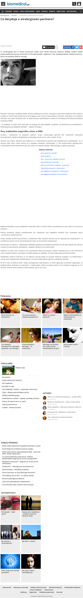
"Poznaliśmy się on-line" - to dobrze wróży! (18, 475)
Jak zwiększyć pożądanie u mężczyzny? (55, 171)
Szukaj (74, 4)
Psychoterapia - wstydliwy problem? (15, 469)
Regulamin (33, 592)
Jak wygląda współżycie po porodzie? (54, 174)
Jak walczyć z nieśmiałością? (6, 542)
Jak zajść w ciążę (8, 386)
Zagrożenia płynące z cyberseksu (53, 168)
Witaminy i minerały (21, 587)
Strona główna (2, 11)
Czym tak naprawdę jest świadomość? (16, 482)
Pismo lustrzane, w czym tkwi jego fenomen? (18, 472)
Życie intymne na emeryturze (7, 316)
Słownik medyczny (55, 587)
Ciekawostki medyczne (72, 587)
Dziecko (45, 11)
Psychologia (71, 11)
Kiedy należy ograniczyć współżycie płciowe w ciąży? (21, 446)
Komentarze (50, 47)
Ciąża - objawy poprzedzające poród (15, 392)
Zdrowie (8, 11)
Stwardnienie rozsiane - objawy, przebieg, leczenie (20, 398)
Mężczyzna (61, 11)
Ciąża (38, 11)
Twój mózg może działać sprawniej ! (10, 571)
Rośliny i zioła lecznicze (38, 587)
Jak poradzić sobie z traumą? (71, 345)
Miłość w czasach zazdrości (49, 316)
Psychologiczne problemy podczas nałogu (17, 449)
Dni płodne (6, 377)
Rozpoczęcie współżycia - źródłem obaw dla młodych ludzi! (31, 514)
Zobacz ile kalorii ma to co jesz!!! (14, 401)
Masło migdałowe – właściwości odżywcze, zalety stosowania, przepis (65, 407)
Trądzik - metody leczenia (11, 407)
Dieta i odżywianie (27, 11)
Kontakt (59, 592)
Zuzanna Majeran (52, 414)
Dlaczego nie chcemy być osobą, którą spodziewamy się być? (51, 346)
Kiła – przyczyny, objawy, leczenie (53, 159)
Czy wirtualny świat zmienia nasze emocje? (18, 485)
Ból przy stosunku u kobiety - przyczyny (55, 165)
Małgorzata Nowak (53, 419)
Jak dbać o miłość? (28, 541)
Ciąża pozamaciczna (9, 404)
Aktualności (7, 587)
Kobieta (52, 11)
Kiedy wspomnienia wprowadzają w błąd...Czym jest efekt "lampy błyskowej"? (21, 453)
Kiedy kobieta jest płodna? (12, 380)
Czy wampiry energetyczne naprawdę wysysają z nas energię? (10, 346)
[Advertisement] (41, 32)
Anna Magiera (51, 409)
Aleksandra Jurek (52, 404)
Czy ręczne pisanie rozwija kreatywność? (30, 316)
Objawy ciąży (20, 368)
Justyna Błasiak (52, 399)
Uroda (16, 11)
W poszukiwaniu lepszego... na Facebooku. (28, 346)
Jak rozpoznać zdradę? (49, 153)
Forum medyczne (36, 590)
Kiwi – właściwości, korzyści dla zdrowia (60, 417)
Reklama (24, 592)
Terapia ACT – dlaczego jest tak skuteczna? (18, 466)
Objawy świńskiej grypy (10, 395)
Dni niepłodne (7, 383)
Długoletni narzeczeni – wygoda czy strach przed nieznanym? (20, 462)
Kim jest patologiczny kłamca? (13, 479)
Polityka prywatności (46, 592)
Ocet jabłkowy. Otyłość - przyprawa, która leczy (19, 389)
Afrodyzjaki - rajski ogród (8, 513)
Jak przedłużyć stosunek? (50, 162)
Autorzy (47, 393)
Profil (79, 4)
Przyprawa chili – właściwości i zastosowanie (62, 412)
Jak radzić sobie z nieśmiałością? (28, 571)
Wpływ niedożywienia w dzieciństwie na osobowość (72, 317)
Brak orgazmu (46, 156)
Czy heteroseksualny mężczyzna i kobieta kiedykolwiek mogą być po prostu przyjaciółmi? (19, 458)
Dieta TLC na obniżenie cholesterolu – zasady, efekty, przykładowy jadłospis (65, 397)
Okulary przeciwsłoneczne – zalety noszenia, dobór (64, 402)
